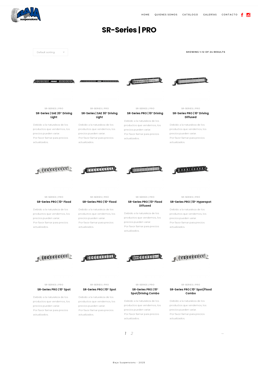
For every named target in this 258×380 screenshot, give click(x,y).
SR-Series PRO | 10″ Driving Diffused (191, 115)
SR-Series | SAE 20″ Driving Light (54, 115)
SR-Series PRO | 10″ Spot (54, 289)
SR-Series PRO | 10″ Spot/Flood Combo (191, 291)
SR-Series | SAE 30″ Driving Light (99, 115)
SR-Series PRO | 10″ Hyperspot (190, 202)
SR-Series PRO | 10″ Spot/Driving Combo (145, 291)
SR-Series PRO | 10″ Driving (145, 113)
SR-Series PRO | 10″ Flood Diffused (145, 203)
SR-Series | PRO (54, 108)
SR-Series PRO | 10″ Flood (54, 202)
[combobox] (50, 52)
